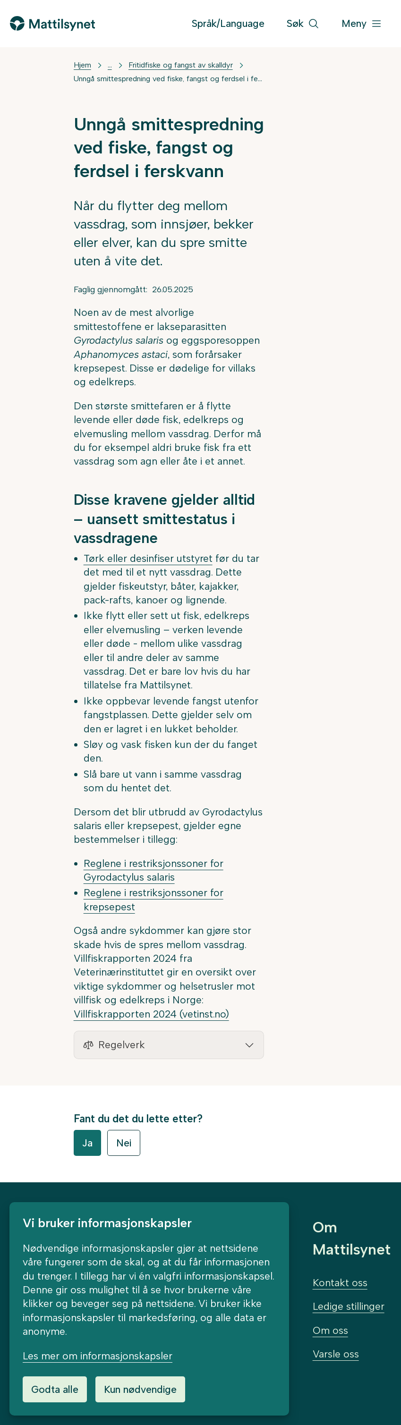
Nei (123, 1143)
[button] (169, 1045)
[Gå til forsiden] (52, 23)
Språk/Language (228, 23)
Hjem (82, 64)
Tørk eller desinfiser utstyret (148, 558)
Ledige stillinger (348, 1306)
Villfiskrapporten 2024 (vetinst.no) (151, 1014)
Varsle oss (336, 1354)
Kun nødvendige (140, 1389)
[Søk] (303, 24)
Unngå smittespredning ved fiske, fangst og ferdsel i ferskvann (169, 78)
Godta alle (54, 1389)
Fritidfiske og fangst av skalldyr (180, 64)
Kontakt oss (340, 1283)
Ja (87, 1143)
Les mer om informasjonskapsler (97, 1356)
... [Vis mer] (110, 64)
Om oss (330, 1330)
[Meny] (362, 24)
